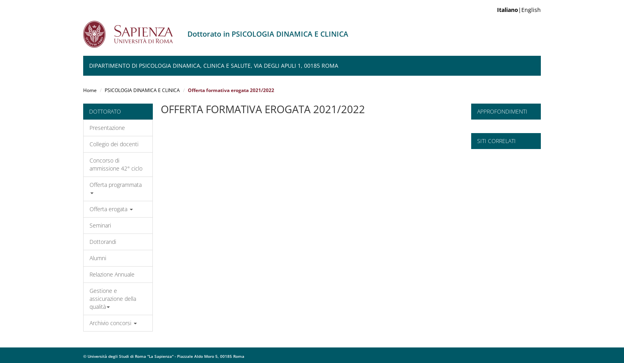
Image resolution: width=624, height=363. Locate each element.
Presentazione (107, 127)
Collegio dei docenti (114, 144)
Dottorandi (103, 241)
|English (519, 10)
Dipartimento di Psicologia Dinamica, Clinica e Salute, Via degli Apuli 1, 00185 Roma (213, 65)
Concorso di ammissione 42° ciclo (116, 164)
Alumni (98, 258)
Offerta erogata (111, 209)
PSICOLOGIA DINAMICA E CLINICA (142, 90)
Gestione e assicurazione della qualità (113, 298)
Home (90, 90)
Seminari (100, 225)
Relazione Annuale (112, 274)
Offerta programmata (116, 187)
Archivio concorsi (113, 323)
